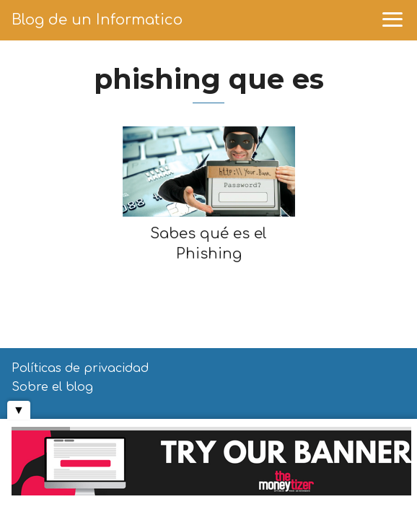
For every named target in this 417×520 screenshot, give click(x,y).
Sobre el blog (52, 387)
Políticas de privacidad (80, 368)
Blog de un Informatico (97, 20)
